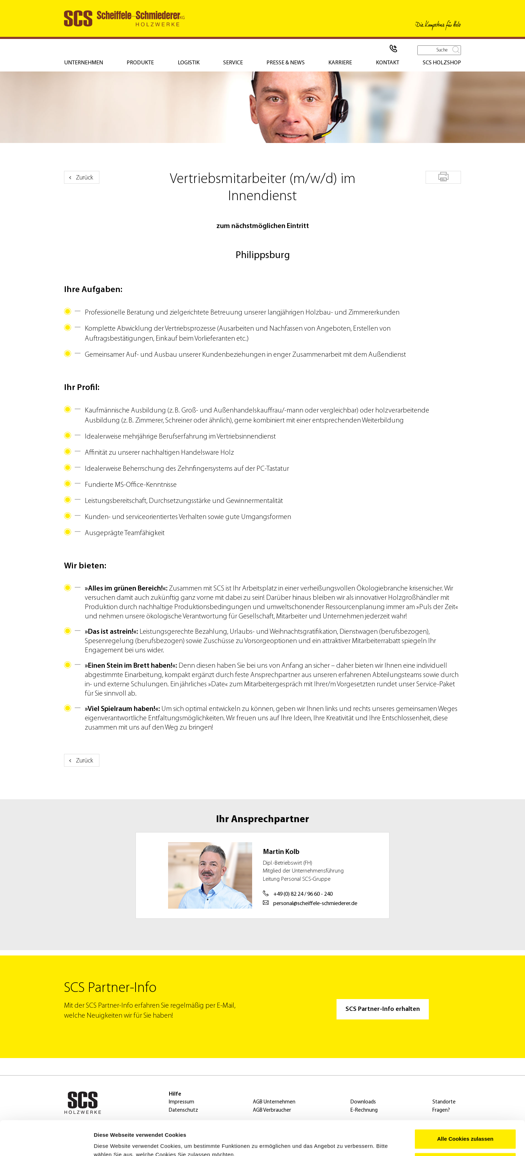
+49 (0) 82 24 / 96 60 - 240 (298, 893)
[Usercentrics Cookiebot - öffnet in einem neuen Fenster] (46, 1142)
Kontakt (387, 63)
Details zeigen (112, 1142)
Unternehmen (83, 63)
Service (233, 63)
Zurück (84, 177)
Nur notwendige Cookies (465, 1130)
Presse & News (285, 63)
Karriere (340, 63)
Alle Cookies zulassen (465, 1106)
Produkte (140, 63)
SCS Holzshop (442, 63)
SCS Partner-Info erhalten (382, 1009)
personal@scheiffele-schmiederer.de (310, 903)
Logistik (189, 63)
